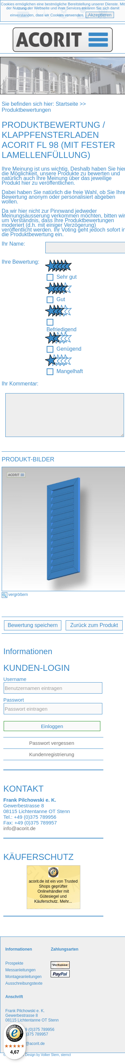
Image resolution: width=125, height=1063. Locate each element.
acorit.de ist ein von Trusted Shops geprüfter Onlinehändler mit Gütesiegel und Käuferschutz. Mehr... (53, 891)
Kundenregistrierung (51, 754)
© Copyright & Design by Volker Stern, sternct (37, 1055)
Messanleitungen (20, 970)
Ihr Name (13, 244)
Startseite (67, 104)
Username (14, 679)
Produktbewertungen (26, 110)
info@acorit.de (19, 828)
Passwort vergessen (51, 743)
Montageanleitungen (23, 976)
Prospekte (14, 963)
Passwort (13, 700)
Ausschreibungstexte (23, 983)
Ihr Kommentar (19, 383)
